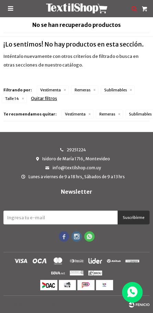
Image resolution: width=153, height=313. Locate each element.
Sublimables (115, 90)
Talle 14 (12, 98)
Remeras (82, 90)
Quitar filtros (44, 98)
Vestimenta (50, 90)
